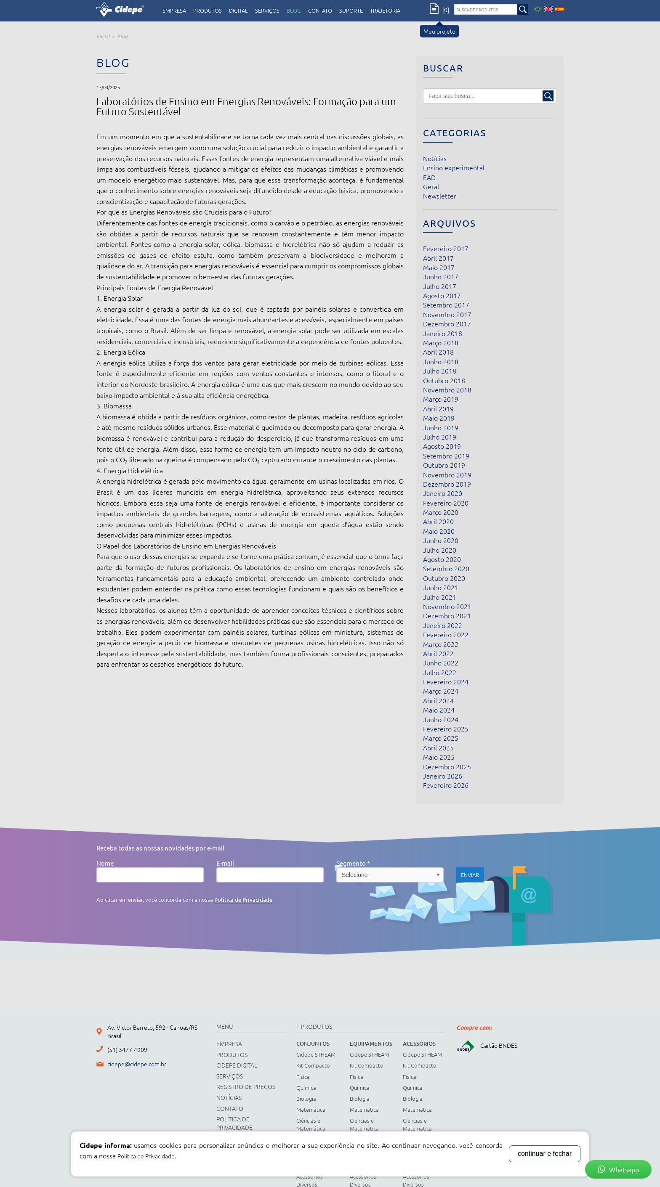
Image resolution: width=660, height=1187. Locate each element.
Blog (294, 10)
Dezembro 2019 (447, 483)
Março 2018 (440, 342)
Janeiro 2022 (442, 625)
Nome (105, 863)
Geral (431, 186)
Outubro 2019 (444, 464)
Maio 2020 (439, 530)
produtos (207, 10)
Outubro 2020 (444, 578)
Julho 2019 (439, 436)
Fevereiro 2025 (445, 728)
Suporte (351, 10)
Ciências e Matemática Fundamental (312, 1127)
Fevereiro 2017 (445, 248)
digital (238, 10)
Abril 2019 (438, 408)
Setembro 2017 (446, 304)
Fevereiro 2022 (445, 634)
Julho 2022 (439, 672)
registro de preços (245, 1086)
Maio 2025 (439, 756)
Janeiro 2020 (442, 493)
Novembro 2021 (447, 606)
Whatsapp (618, 1169)
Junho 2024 (440, 719)
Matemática (310, 1109)
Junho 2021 (440, 587)
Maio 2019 (439, 417)
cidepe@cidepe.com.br (136, 1064)
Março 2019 (440, 398)
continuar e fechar (545, 1153)
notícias (229, 1097)
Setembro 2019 (446, 455)
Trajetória (385, 10)
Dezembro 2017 (447, 323)
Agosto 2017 (442, 295)
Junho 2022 (440, 662)
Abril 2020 (438, 521)
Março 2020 (440, 512)
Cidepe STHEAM (315, 1054)
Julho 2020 (439, 549)
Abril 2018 (438, 351)
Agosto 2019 (442, 445)
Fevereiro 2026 (445, 785)
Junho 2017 (440, 276)
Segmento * (353, 863)
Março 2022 (440, 644)
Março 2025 (440, 737)
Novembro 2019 (447, 474)
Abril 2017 (438, 257)
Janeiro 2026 (442, 775)
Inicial (102, 36)
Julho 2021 (439, 596)
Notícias (435, 158)
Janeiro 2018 (442, 333)
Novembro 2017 (447, 314)
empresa (174, 10)
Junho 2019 (440, 427)
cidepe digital (236, 1065)
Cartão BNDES (486, 1045)
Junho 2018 (440, 361)
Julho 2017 (439, 286)
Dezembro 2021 (447, 615)
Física (303, 1077)
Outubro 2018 (444, 380)
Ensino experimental (453, 167)
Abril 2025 (438, 747)
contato (320, 10)
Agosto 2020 (442, 559)
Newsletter (439, 195)
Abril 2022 (438, 653)
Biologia (306, 1098)
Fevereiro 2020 (445, 502)
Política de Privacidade (243, 899)
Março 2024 (440, 690)
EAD (429, 177)
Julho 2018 (439, 370)
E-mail (225, 863)
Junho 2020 (440, 540)
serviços (267, 10)
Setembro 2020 (446, 568)
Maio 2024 (439, 709)
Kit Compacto (313, 1065)
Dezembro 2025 (447, 766)
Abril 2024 (438, 700)
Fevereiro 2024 (445, 681)
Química (306, 1088)
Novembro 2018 (447, 389)
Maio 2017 (439, 267)
